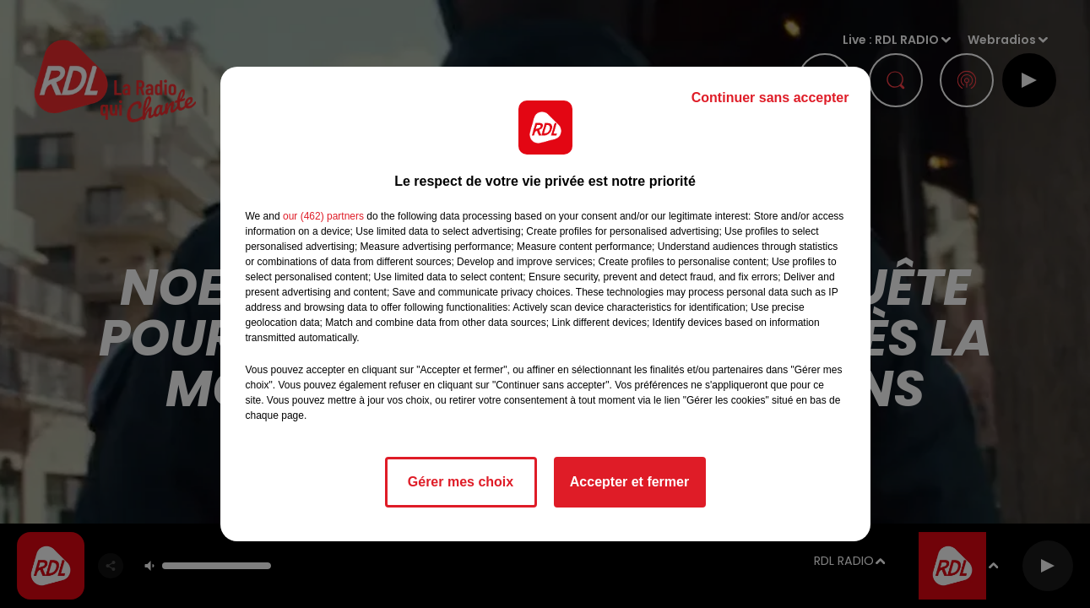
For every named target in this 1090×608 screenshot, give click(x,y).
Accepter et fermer (629, 482)
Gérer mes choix (460, 482)
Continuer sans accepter (770, 97)
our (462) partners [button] (323, 216)
